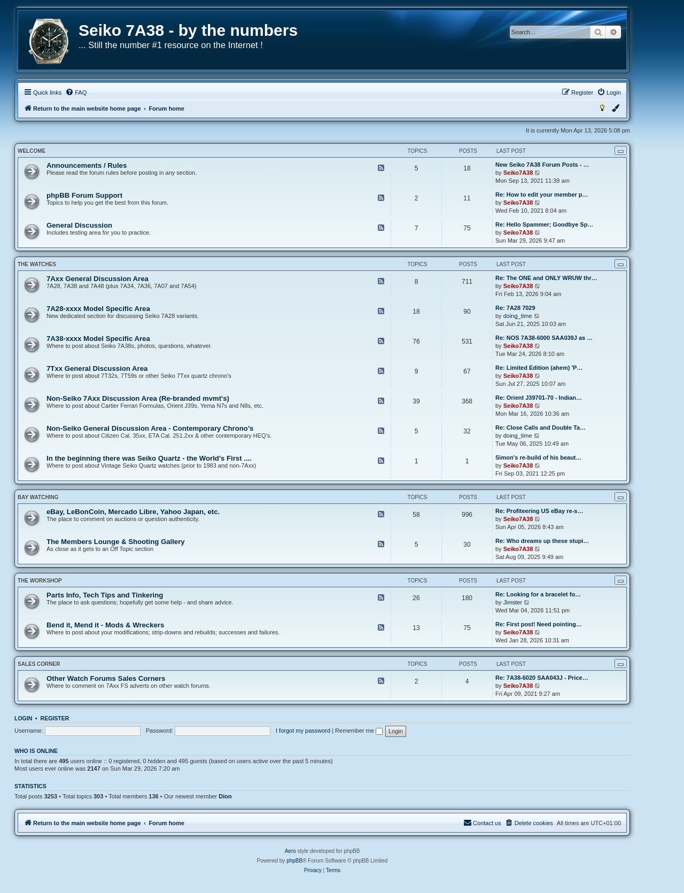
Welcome (31, 151)
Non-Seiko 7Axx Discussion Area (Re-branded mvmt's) (137, 398)
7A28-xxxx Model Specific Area (98, 309)
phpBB (294, 861)
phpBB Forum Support (84, 195)
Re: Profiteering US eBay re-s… (539, 511)
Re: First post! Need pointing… (538, 624)
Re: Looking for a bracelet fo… (538, 594)
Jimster (512, 602)
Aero (290, 851)
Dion (225, 796)
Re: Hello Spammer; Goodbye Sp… (544, 224)
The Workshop (40, 581)
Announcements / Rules (86, 165)
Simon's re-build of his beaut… (538, 457)
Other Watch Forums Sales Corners (105, 678)
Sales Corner (39, 664)
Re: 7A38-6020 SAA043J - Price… (541, 677)
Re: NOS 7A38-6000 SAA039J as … (544, 338)
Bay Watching (38, 497)
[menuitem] (76, 92)
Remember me (359, 730)
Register (55, 718)
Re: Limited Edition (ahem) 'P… (538, 367)
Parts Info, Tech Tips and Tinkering (104, 595)
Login (23, 718)
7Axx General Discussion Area (97, 279)
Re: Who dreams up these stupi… (542, 541)
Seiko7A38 (518, 172)
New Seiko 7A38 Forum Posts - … (542, 164)
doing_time (517, 316)
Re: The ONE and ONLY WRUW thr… (546, 278)
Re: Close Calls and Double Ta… (540, 427)
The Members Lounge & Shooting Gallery (115, 542)
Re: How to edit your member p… (541, 194)
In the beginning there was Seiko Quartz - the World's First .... (149, 458)
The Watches (37, 264)
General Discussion (79, 225)
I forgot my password (303, 730)
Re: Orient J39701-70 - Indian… (538, 397)
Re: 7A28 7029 (515, 308)
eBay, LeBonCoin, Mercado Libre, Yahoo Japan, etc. (133, 512)
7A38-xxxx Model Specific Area (98, 339)
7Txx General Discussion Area (96, 368)
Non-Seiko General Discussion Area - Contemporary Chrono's (149, 428)
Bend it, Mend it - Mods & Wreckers (105, 625)
